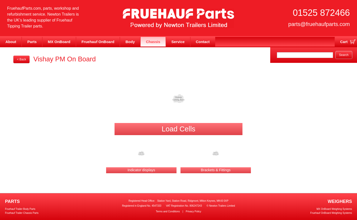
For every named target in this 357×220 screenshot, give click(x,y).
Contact (203, 42)
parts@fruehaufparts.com (319, 24)
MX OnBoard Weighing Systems (334, 209)
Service (177, 42)
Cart (344, 42)
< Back (21, 59)
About (10, 42)
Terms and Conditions (168, 211)
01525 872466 (321, 13)
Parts (32, 42)
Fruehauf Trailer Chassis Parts (21, 213)
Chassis (153, 42)
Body (130, 42)
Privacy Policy (193, 211)
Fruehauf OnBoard (98, 42)
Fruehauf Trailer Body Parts (20, 209)
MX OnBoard (59, 42)
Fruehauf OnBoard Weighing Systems (331, 213)
